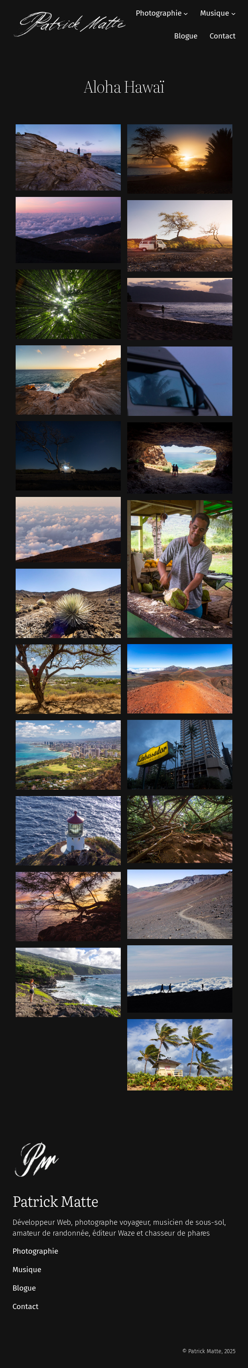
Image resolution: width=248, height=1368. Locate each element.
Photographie (158, 13)
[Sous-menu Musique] (233, 13)
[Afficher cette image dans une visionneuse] (68, 157)
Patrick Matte (55, 1200)
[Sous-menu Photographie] (185, 13)
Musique (214, 13)
